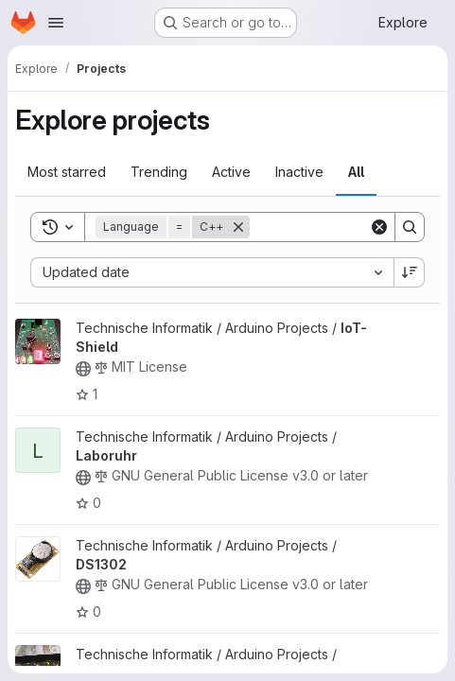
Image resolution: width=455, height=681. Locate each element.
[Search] (409, 227)
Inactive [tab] (299, 172)
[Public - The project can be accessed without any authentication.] (83, 368)
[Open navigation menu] (56, 23)
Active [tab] (231, 172)
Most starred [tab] (66, 172)
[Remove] (238, 227)
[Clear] (379, 227)
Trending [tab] (159, 172)
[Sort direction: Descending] (409, 272)
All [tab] (356, 172)
